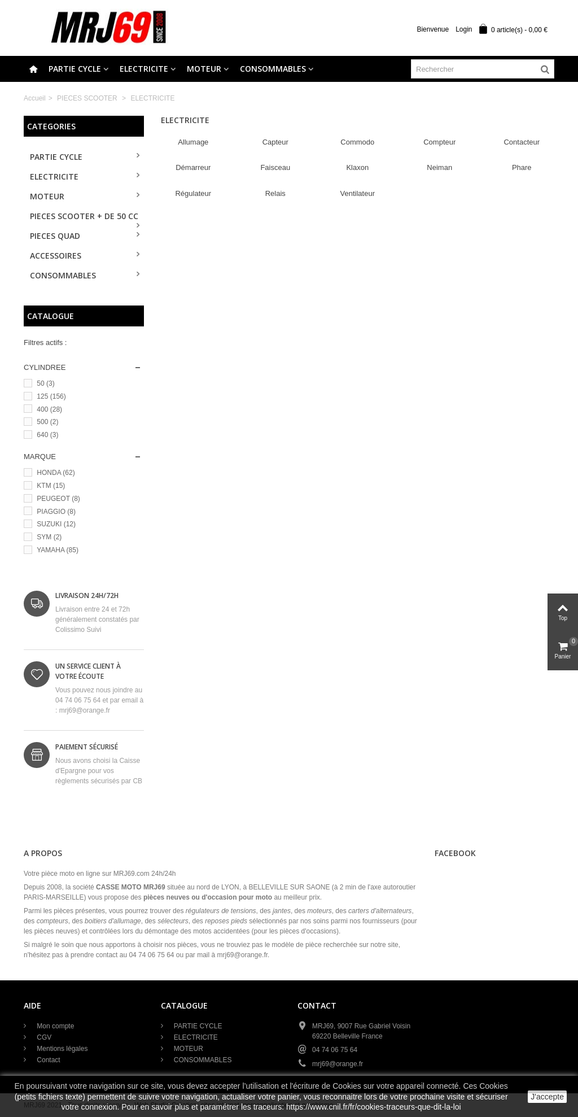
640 (47, 435)
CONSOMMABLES (273, 68)
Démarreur (193, 167)
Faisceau (275, 167)
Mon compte (54, 1026)
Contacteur (521, 142)
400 (49, 409)
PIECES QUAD (55, 235)
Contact (47, 1060)
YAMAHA (57, 550)
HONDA (56, 473)
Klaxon (357, 167)
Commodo (357, 142)
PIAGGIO (56, 512)
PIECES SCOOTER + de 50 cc (84, 216)
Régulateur (193, 193)
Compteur (439, 142)
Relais (275, 193)
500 (47, 422)
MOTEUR (204, 68)
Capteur (275, 142)
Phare (522, 167)
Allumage (193, 142)
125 (51, 396)
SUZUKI (56, 524)
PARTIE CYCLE (75, 68)
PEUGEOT (58, 499)
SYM (49, 537)
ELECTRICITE (144, 68)
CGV (43, 1037)
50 (45, 383)
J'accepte (547, 1096)
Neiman (439, 167)
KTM (51, 486)
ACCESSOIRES (55, 255)
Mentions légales (61, 1049)
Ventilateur (357, 193)
